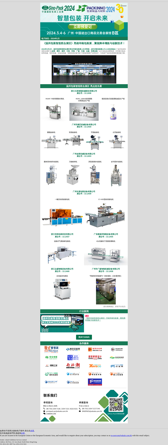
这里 (32, 431)
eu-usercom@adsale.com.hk (121, 435)
